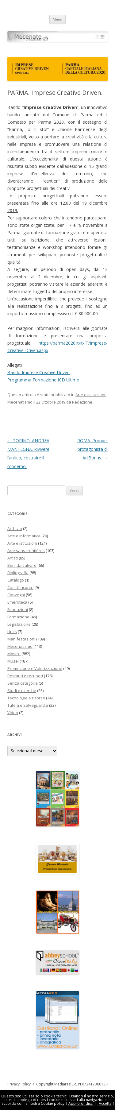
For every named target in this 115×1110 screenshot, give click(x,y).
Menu (57, 19)
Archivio (14, 528)
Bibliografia (18, 572)
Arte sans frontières (26, 550)
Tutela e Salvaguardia (27, 705)
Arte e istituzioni (90, 394)
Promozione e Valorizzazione (34, 668)
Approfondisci (81, 1103)
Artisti (12, 558)
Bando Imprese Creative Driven (38, 372)
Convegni (16, 595)
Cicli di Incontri (20, 587)
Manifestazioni (21, 639)
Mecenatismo (20, 402)
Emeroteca (17, 602)
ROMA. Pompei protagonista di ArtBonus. (92, 449)
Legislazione (19, 624)
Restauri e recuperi (25, 676)
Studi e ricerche (21, 690)
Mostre (14, 653)
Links (12, 631)
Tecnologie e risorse (26, 698)
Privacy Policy (19, 1084)
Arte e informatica (23, 536)
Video (12, 712)
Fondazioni (17, 609)
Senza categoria (22, 683)
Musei (13, 661)
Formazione (18, 617)
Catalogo (15, 580)
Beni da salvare (21, 565)
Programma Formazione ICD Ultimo (43, 380)
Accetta (105, 1103)
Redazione (82, 402)
